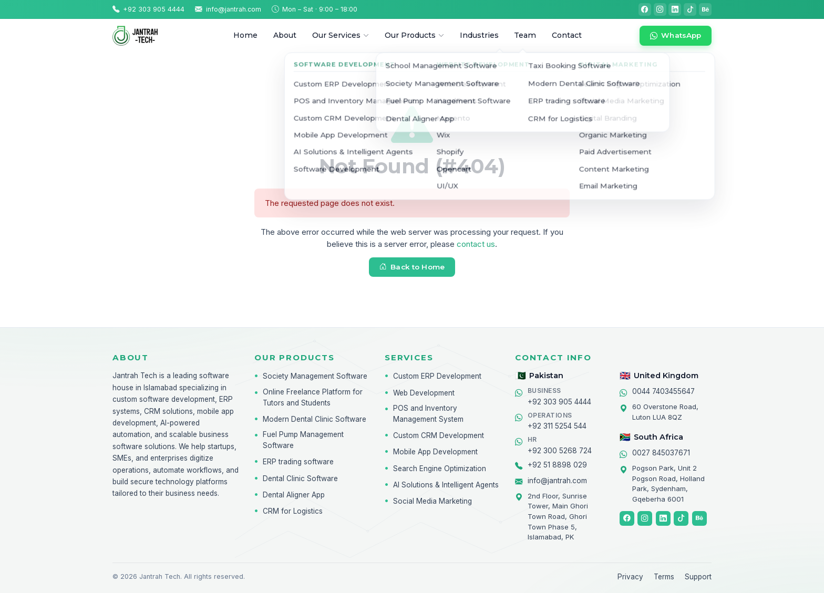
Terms (664, 577)
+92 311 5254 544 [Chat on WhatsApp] (557, 421)
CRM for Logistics (293, 511)
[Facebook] (644, 9)
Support (698, 577)
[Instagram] (660, 9)
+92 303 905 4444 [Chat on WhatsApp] (559, 396)
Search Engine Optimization (439, 468)
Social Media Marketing (432, 501)
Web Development (424, 393)
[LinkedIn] (674, 9)
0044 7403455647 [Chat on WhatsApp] (663, 391)
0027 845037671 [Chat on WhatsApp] (661, 453)
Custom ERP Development (437, 376)
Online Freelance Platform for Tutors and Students (313, 397)
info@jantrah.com (557, 480)
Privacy (630, 577)
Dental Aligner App (294, 495)
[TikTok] (690, 9)
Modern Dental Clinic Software (314, 419)
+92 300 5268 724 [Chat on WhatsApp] (560, 445)
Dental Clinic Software (300, 478)
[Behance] (705, 9)
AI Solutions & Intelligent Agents (446, 485)
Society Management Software (315, 376)
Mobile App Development (435, 452)
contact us (476, 244)
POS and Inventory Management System (428, 413)
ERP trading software (298, 461)
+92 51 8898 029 (557, 465)
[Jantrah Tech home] (144, 36)
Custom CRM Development (438, 435)
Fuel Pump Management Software (303, 440)
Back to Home (412, 267)
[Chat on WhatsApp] (676, 36)
